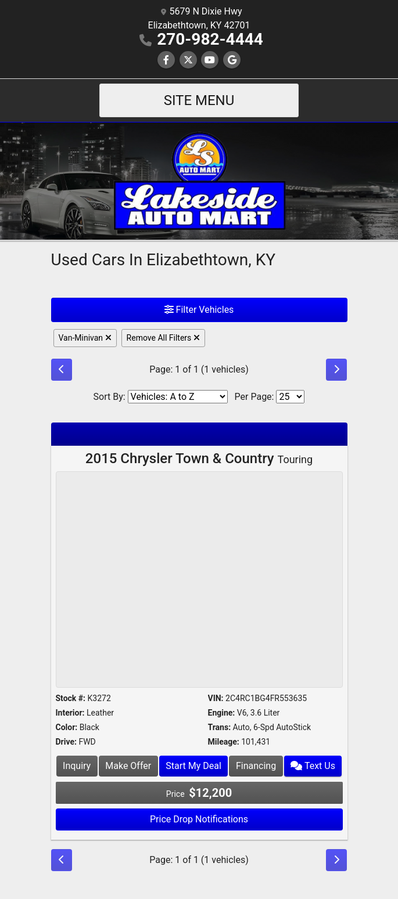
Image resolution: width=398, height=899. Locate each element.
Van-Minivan (85, 337)
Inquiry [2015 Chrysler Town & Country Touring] (77, 765)
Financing (256, 765)
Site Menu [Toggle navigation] (199, 100)
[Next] (336, 370)
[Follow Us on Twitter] (188, 60)
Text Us (313, 765)
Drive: (66, 741)
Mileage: (223, 741)
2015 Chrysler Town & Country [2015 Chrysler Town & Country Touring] (199, 458)
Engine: (221, 712)
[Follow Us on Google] (232, 60)
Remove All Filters (163, 337)
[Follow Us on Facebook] (166, 60)
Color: (67, 727)
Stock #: (71, 698)
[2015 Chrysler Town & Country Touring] (199, 581)
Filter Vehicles (199, 309)
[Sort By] (178, 396)
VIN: (216, 698)
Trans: (219, 727)
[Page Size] (290, 396)
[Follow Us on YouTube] (209, 60)
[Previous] (61, 370)
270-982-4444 (210, 39)
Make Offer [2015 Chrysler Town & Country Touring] (128, 765)
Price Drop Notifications (199, 819)
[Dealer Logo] (199, 180)
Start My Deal (193, 765)
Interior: (70, 712)
